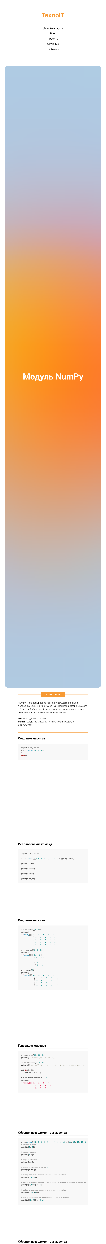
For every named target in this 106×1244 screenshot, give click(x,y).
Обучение (53, 43)
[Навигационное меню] (4, 57)
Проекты (53, 38)
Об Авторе (53, 49)
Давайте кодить (53, 28)
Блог (53, 33)
